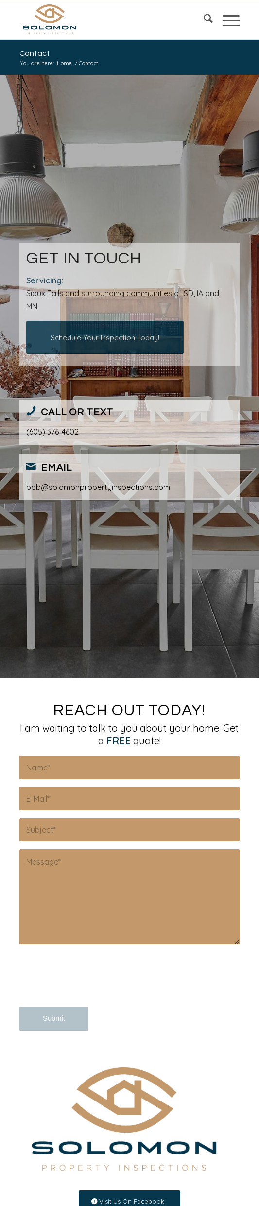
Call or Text (77, 412)
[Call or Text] (31, 410)
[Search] (203, 19)
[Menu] (226, 19)
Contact (34, 53)
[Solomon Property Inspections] (107, 19)
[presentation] (93, 984)
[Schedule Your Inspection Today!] (105, 337)
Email (56, 467)
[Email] (31, 466)
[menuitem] (203, 19)
